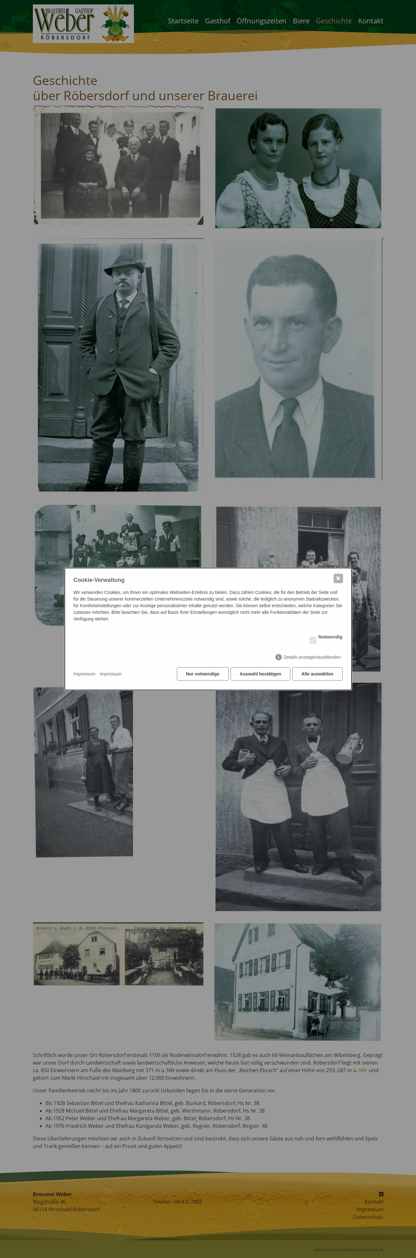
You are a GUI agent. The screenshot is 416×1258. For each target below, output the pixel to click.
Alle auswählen (317, 674)
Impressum (84, 674)
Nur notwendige (202, 674)
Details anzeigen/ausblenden (312, 657)
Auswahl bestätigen (260, 674)
